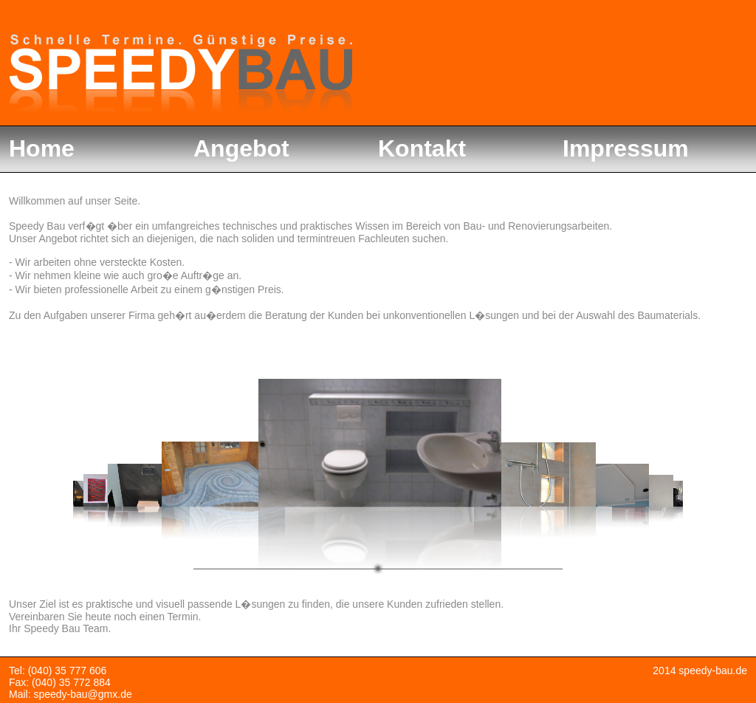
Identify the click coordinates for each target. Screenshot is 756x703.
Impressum (626, 148)
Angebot (241, 148)
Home (42, 148)
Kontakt (422, 148)
